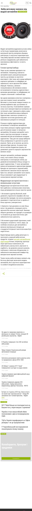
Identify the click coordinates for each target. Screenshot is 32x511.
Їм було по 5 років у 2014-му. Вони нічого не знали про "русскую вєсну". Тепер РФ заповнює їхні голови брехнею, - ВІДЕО (15, 394)
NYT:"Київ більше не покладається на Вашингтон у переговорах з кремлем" (16, 406)
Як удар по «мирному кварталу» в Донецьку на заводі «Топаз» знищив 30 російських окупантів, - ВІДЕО (15, 334)
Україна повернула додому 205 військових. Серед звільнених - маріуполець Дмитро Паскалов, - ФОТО (15, 384)
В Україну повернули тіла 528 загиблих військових (15, 343)
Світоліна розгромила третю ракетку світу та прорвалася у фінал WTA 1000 (16, 359)
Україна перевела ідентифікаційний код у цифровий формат (16, 375)
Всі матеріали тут (16, 458)
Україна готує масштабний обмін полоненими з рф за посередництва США (15, 414)
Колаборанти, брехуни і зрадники (14, 446)
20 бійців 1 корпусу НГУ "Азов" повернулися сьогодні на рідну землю (14, 367)
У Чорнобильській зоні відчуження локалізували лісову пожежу (15, 428)
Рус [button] (27, 2)
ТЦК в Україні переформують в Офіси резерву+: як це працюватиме (16, 421)
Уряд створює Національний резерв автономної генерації (14, 351)
